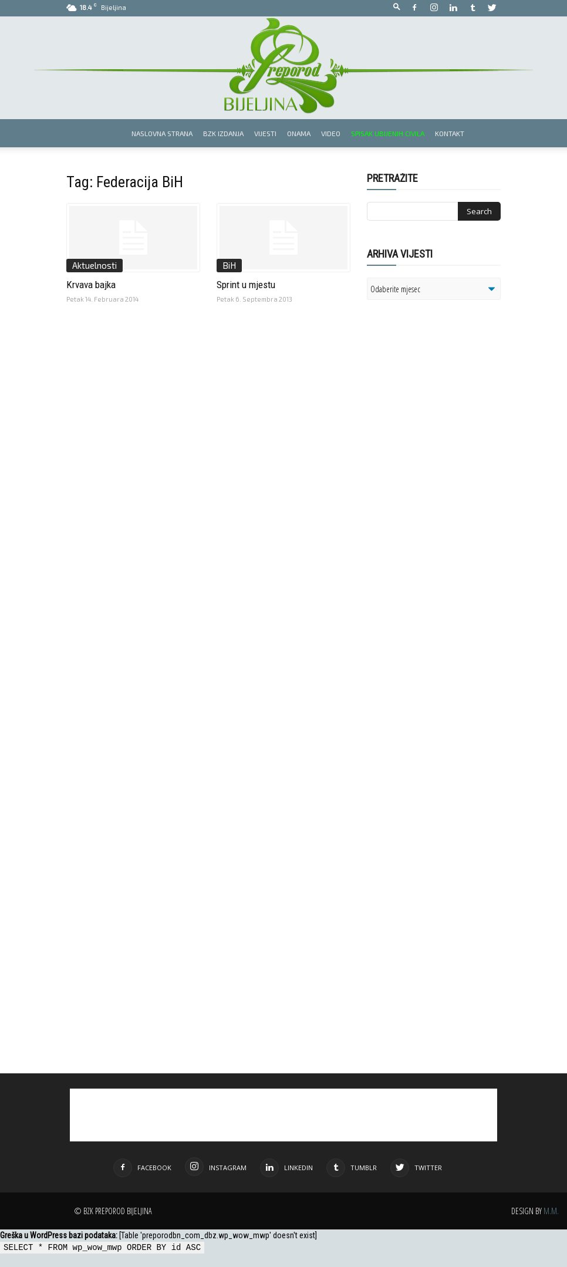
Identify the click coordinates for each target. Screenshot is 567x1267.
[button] (397, 7)
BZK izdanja (223, 133)
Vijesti (265, 133)
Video (330, 133)
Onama (298, 133)
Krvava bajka (91, 284)
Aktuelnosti (94, 265)
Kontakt (449, 133)
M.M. (551, 1211)
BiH (229, 265)
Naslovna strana (162, 133)
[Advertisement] (458, 460)
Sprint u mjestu (246, 284)
